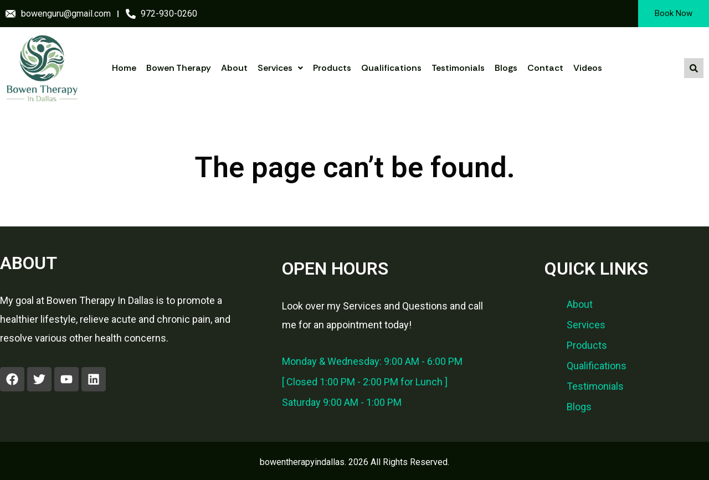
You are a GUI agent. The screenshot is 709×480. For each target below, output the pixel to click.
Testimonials (458, 68)
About (234, 68)
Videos (587, 68)
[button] (280, 68)
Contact (545, 68)
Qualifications (391, 68)
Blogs (506, 68)
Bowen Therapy (178, 68)
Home (124, 68)
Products (332, 68)
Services (280, 68)
